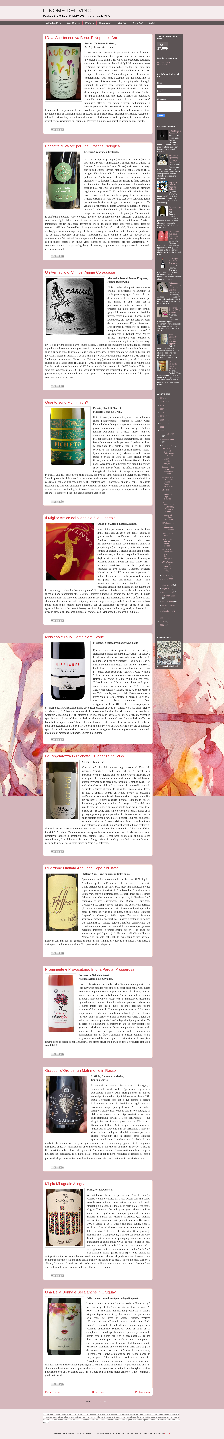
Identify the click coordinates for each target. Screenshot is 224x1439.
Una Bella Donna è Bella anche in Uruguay (80, 1292)
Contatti (152, 23)
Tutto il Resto (122, 23)
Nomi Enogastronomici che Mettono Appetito (174, 339)
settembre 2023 (168, 596)
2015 (162, 402)
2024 (162, 618)
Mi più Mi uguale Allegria (65, 1184)
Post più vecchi (142, 1392)
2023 (162, 431)
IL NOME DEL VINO (67, 11)
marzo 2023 (167, 445)
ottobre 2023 (167, 602)
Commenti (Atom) (102, 1401)
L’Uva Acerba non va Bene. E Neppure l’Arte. (82, 38)
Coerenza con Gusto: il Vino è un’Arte (175, 310)
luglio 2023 (167, 588)
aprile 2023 (167, 575)
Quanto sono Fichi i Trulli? (66, 402)
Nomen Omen (105, 23)
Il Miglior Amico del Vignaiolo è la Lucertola (80, 518)
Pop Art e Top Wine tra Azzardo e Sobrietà (174, 185)
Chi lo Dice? (138, 23)
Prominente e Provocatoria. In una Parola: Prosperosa (89, 969)
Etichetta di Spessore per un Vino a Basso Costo (174, 158)
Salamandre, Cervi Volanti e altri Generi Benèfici (175, 286)
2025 (162, 621)
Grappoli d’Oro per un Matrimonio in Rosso (80, 1070)
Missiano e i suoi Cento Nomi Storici (75, 637)
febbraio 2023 (168, 440)
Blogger (167, 1433)
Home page (98, 1392)
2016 (162, 405)
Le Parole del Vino (53, 23)
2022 (162, 427)
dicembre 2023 (168, 611)
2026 (162, 625)
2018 (162, 412)
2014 (162, 398)
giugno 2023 (167, 585)
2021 (162, 423)
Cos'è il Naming (73, 23)
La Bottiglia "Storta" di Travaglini (173, 261)
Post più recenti (52, 1392)
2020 (162, 420)
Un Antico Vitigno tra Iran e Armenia (173, 364)
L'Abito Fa (89, 23)
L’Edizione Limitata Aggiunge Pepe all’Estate (81, 868)
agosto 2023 (167, 592)
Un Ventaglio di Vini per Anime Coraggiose (80, 272)
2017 (162, 409)
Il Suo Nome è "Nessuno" (175, 132)
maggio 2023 (167, 579)
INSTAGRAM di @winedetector (163, 63)
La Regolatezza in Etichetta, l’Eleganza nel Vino (84, 756)
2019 (162, 416)
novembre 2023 (168, 605)
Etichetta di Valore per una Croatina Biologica (82, 146)
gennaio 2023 (168, 434)
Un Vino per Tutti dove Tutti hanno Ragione (174, 235)
